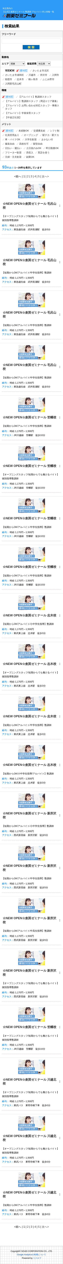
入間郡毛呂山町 (13, 83)
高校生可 (24, 143)
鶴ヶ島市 (33, 79)
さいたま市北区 (40, 70)
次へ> (45, 176)
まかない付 (47, 139)
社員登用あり (12, 135)
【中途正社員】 (13, 117)
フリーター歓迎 (13, 152)
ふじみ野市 (48, 79)
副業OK (30, 157)
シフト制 (54, 130)
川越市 (32, 75)
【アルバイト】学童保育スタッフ (22, 113)
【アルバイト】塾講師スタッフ (34, 96)
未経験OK (23, 130)
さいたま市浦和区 (14, 75)
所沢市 (43, 75)
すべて (23, 70)
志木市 (20, 79)
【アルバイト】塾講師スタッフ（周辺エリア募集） (32, 101)
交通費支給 (39, 130)
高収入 (29, 152)
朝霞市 (8, 79)
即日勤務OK (52, 148)
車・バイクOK (12, 139)
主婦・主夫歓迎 (13, 157)
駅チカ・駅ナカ (51, 135)
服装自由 (9, 143)
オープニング (31, 135)
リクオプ (37, 1258)
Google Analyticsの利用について (31, 1254)
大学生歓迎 (31, 139)
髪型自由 (38, 143)
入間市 (55, 75)
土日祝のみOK (33, 148)
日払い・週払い (13, 148)
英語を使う (44, 152)
